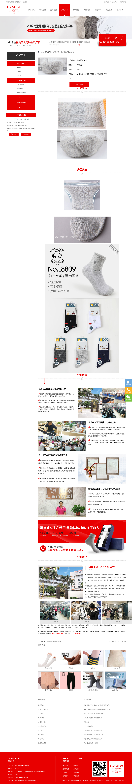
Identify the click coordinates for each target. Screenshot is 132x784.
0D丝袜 (40, 713)
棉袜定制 (42, 10)
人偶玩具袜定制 (43, 709)
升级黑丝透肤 (42, 743)
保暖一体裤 (21, 103)
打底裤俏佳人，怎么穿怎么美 (93, 730)
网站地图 (106, 2)
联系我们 (114, 2)
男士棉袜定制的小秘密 (91, 743)
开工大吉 (41, 705)
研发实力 (87, 10)
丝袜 (18, 97)
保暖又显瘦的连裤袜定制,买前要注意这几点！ (98, 705)
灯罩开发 (41, 718)
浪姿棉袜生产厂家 (63, 42)
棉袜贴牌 (80, 42)
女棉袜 (19, 71)
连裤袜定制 (54, 10)
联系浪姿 (120, 10)
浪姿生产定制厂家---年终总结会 (93, 713)
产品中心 (64, 10)
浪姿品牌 (109, 10)
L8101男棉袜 (122, 641)
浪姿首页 (31, 10)
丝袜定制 (20, 88)
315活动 (40, 730)
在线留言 (123, 2)
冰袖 (18, 108)
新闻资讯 (98, 10)
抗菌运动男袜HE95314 (54, 641)
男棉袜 (19, 67)
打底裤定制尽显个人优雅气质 (93, 718)
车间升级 (41, 739)
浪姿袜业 (45, 625)
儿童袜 (19, 75)
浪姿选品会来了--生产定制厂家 (93, 734)
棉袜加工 (87, 42)
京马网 (115, 780)
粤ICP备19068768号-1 (75, 780)
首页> (55, 52)
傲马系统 (121, 780)
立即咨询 (13, 134)
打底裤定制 (20, 84)
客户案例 (75, 10)
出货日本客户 (42, 722)
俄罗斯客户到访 (43, 726)
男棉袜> (60, 52)
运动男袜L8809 (68, 52)
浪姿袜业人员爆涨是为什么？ (93, 739)
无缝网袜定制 (21, 92)
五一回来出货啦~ (89, 726)
